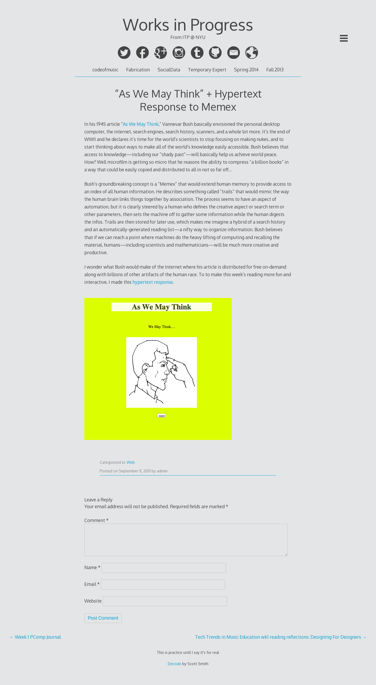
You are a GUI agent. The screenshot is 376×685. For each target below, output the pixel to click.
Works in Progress (188, 24)
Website (93, 601)
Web (131, 462)
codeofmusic (105, 69)
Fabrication (138, 69)
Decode (174, 663)
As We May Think (140, 124)
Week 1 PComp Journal (35, 637)
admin (162, 471)
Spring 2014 (246, 69)
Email (92, 584)
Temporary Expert (207, 69)
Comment (96, 520)
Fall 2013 (275, 69)
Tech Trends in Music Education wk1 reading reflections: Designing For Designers (281, 637)
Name (92, 567)
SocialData (169, 69)
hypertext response (152, 282)
